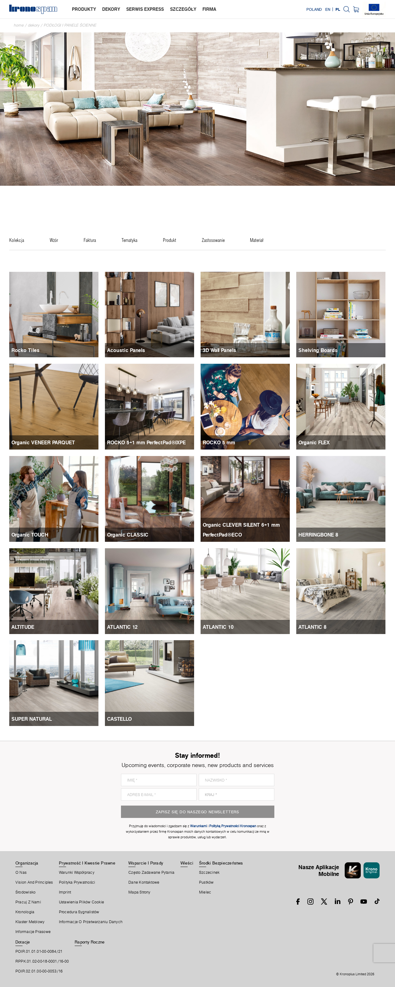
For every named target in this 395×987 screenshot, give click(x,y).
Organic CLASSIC (127, 534)
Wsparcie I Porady (145, 863)
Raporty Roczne (90, 942)
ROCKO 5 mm (219, 442)
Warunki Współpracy (76, 872)
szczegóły (183, 9)
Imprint (65, 892)
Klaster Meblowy (29, 921)
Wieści (187, 863)
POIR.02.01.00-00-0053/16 (39, 971)
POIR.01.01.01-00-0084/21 (39, 951)
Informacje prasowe (33, 931)
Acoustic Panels (126, 350)
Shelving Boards (318, 350)
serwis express (145, 9)
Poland (314, 9)
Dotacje (22, 942)
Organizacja (26, 863)
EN (327, 9)
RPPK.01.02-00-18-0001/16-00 (42, 961)
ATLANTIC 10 (218, 627)
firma (209, 9)
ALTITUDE (22, 627)
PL (337, 9)
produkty (84, 9)
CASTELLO (119, 719)
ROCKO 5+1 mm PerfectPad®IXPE (146, 442)
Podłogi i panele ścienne (70, 25)
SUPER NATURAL (31, 719)
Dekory (34, 25)
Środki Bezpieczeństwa (221, 863)
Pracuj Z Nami (28, 902)
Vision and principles (34, 882)
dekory (111, 9)
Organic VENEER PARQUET (43, 442)
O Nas (21, 872)
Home (19, 25)
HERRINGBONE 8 (318, 534)
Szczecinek (209, 872)
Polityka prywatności (77, 882)
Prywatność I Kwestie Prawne (87, 863)
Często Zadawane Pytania (151, 872)
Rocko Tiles (25, 350)
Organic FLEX (314, 442)
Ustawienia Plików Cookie (81, 902)
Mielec (205, 892)
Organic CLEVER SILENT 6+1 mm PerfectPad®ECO (241, 529)
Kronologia (24, 912)
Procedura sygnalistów (79, 912)
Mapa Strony (139, 892)
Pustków (206, 882)
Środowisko (25, 892)
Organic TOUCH (29, 534)
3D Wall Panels (219, 350)
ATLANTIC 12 (122, 627)
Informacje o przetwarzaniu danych (91, 921)
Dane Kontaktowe (143, 882)
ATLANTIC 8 (312, 627)
